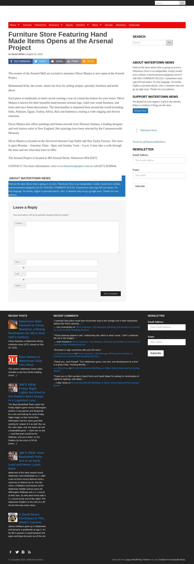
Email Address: (141, 155)
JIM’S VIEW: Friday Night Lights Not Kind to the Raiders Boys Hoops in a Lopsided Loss (26, 392)
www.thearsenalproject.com (73, 166)
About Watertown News (30, 178)
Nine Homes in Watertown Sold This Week (30, 360)
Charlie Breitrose (65, 353)
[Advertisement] (155, 215)
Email (20, 274)
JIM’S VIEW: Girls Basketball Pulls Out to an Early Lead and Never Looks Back (26, 460)
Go (169, 42)
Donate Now (140, 110)
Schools (27, 25)
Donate (109, 25)
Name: (136, 170)
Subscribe (134, 25)
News (15, 25)
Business (56, 25)
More (97, 25)
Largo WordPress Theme (137, 559)
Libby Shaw (62, 368)
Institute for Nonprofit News (172, 559)
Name (20, 262)
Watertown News (148, 130)
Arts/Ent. (83, 25)
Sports (69, 25)
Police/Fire (40, 25)
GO (182, 3)
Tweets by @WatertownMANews (149, 142)
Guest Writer (18, 54)
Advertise (121, 25)
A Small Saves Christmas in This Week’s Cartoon (31, 518)
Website (17, 285)
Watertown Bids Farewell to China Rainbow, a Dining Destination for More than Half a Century (26, 329)
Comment (19, 223)
